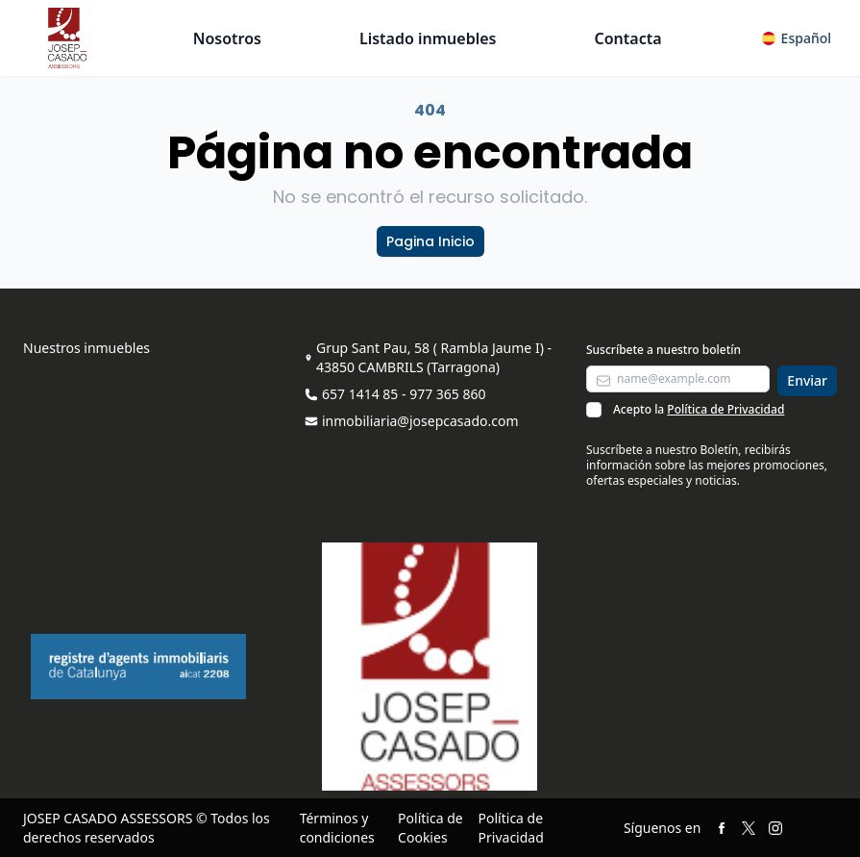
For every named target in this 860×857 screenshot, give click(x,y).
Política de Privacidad (725, 409)
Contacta (627, 38)
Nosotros (227, 38)
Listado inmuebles (428, 38)
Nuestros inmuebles (86, 348)
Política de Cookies (430, 827)
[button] (796, 38)
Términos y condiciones (337, 827)
